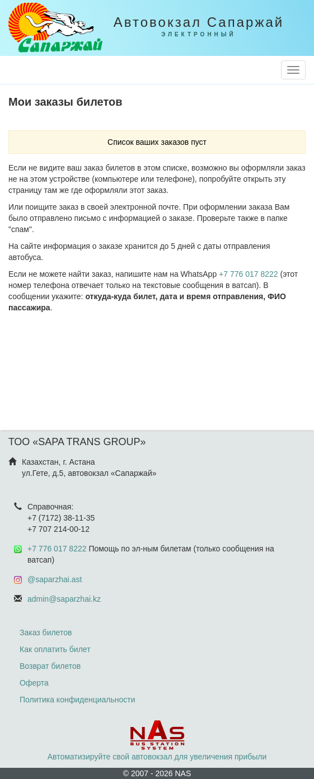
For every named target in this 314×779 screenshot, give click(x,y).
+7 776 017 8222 (248, 274)
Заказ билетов (46, 632)
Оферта (34, 682)
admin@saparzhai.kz (64, 598)
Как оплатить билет (55, 649)
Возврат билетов (50, 666)
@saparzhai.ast (54, 579)
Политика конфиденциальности (77, 699)
